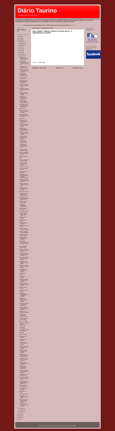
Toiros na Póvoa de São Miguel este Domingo (23, 351)
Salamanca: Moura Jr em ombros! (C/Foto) (24, 229)
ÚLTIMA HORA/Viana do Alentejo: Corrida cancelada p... (23, 254)
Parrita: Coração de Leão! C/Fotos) (23, 247)
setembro (21, 55)
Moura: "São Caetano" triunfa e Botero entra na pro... (24, 85)
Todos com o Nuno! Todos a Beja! (23, 202)
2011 (19, 38)
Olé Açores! (21, 332)
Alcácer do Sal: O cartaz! (22, 274)
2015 (19, 417)
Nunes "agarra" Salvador (22, 277)
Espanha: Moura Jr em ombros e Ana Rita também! (23, 125)
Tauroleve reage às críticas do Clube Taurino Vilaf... (23, 214)
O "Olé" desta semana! (23, 166)
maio (20, 48)
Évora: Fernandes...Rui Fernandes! (24, 389)
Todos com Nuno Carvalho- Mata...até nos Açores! (24, 363)
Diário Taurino (37, 10)
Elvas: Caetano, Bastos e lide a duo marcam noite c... (24, 378)
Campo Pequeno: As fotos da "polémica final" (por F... (23, 359)
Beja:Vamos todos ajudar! (22, 220)
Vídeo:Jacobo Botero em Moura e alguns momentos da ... (23, 105)
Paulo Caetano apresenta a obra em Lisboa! (24, 396)
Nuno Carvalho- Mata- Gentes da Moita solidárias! (23, 400)
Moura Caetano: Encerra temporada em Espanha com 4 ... (23, 243)
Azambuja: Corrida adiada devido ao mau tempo (23, 238)
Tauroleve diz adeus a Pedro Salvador (23, 235)
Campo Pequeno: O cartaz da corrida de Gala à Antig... (23, 198)
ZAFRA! (20, 158)
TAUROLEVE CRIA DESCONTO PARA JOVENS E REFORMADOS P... (23, 176)
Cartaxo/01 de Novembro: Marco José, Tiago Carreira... (23, 300)
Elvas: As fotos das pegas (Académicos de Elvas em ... (23, 382)
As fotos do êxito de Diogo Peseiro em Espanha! (23, 137)
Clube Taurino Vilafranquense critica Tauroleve (23, 205)
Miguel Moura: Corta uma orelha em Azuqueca (23, 270)
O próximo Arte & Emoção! (22, 218)
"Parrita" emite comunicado (22, 328)
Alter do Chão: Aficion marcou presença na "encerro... (24, 250)
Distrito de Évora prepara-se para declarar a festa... (23, 141)
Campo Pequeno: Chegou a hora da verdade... (23, 343)
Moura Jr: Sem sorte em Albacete (23, 78)
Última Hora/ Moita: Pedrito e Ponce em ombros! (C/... (23, 121)
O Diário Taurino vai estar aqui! (23, 223)
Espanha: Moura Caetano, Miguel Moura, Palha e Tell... (24, 101)
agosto (20, 54)
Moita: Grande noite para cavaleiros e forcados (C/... (23, 81)
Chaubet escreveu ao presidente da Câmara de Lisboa (23, 194)
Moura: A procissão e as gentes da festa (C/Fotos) (23, 93)
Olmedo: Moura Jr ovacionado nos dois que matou (24, 404)
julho (20, 52)
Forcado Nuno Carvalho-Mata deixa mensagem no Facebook (24, 295)
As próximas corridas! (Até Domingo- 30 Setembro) (23, 280)
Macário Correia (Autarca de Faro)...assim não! (23, 315)
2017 (19, 419)
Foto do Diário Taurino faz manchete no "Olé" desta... (23, 304)
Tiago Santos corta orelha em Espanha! (23, 312)
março (20, 45)
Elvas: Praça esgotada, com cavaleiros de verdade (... (24, 258)
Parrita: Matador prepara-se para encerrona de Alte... (23, 74)
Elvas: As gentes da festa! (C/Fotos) (23, 386)
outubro (21, 408)
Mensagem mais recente (39, 68)
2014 (19, 415)
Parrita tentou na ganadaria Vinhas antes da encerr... (23, 97)
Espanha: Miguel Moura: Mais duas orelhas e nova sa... (23, 129)
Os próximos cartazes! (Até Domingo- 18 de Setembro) (24, 180)
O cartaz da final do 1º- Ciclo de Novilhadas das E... (24, 184)
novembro (21, 410)
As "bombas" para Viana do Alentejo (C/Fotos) (23, 164)
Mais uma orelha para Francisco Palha (23, 160)
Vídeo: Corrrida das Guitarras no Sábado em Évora (24, 284)
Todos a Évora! (22, 108)
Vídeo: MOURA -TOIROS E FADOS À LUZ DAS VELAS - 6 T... (24, 63)
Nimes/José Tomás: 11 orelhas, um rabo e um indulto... (23, 111)
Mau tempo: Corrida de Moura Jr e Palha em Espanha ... (24, 266)
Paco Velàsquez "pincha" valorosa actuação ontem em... (23, 146)
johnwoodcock (62, 425)
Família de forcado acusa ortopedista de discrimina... (24, 188)
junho (20, 50)
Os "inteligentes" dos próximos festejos (23, 67)
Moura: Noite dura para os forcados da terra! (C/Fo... (24, 89)
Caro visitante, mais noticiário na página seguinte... (23, 262)
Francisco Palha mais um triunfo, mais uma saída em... (24, 133)
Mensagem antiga (78, 68)
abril (20, 46)
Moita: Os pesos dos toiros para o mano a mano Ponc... (24, 115)
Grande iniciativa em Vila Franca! (23, 209)
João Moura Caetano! (23, 393)
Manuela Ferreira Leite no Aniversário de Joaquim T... (23, 347)
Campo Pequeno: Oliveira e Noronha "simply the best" (23, 355)
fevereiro (21, 43)
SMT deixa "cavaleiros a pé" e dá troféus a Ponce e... (23, 153)
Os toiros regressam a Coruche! (23, 169)
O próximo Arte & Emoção (22, 340)
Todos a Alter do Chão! (23, 191)
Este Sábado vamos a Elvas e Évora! (23, 375)
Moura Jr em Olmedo (23, 321)
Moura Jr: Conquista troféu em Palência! (23, 232)
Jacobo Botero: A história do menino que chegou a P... (23, 58)
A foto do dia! (21, 118)
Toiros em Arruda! (22, 334)
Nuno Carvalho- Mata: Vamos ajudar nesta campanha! (23, 371)
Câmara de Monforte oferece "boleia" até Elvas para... (23, 308)
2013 (19, 414)
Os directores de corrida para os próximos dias (22, 367)
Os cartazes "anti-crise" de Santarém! (24, 330)
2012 (19, 40)
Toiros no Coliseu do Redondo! (23, 172)
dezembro (21, 411)
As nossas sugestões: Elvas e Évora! (23, 319)
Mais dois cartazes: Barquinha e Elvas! (23, 150)
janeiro (20, 41)
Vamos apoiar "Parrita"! (24, 211)
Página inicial (59, 68)
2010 (19, 36)
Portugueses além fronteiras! (23, 337)
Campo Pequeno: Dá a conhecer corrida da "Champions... (23, 70)
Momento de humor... (23, 156)
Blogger (74, 425)
